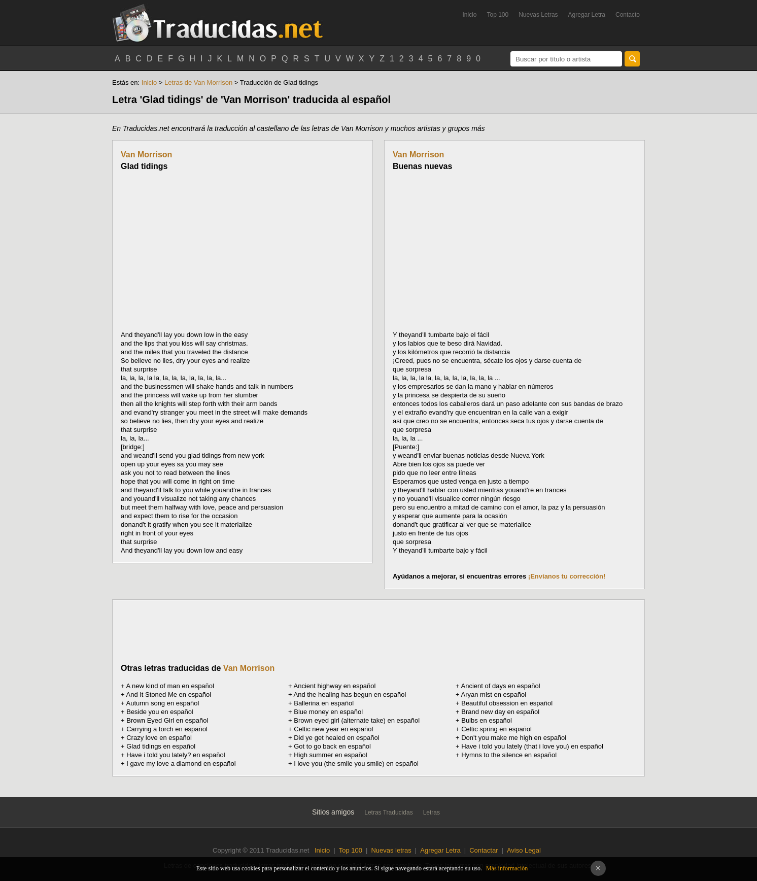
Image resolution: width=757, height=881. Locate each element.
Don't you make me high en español (513, 737)
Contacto (627, 14)
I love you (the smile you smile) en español (356, 763)
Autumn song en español (162, 703)
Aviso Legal (524, 850)
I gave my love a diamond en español (180, 763)
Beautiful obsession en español (507, 703)
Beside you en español (159, 712)
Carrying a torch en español (167, 729)
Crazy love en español (159, 737)
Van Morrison (146, 154)
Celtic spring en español (496, 729)
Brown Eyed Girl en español (167, 720)
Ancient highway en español (335, 686)
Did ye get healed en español (336, 737)
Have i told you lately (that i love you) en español (532, 746)
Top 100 (498, 14)
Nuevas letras (391, 850)
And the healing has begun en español (350, 694)
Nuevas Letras (538, 14)
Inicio (469, 14)
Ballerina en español (324, 703)
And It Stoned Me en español (169, 694)
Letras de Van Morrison (198, 82)
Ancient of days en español (500, 686)
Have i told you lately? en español (175, 755)
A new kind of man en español (170, 686)
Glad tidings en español (160, 746)
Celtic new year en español (333, 729)
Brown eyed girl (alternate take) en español (357, 720)
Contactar (483, 850)
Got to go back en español (332, 746)
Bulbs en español (486, 720)
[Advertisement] (206, 251)
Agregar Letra (586, 14)
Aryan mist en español (494, 694)
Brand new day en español (500, 712)
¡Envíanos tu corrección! (566, 576)
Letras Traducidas (388, 812)
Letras (431, 812)
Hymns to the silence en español (509, 755)
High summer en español (330, 755)
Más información (507, 868)
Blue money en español (328, 712)
